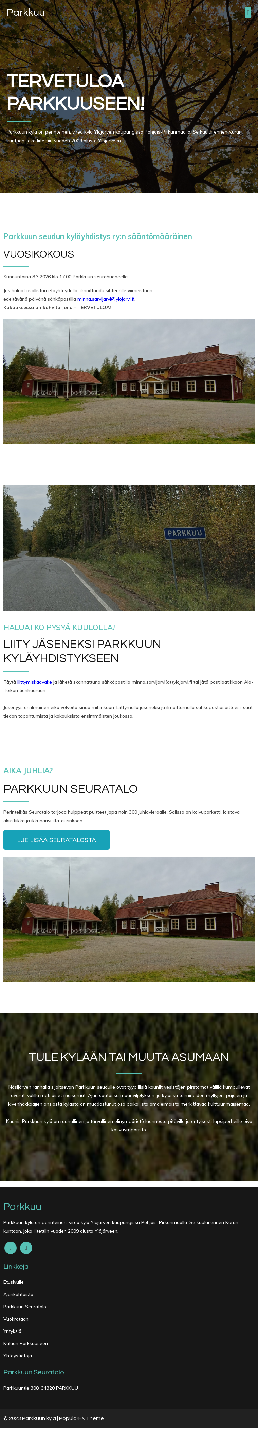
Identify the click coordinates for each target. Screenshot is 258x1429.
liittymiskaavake (34, 683)
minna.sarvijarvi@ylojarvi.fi (105, 300)
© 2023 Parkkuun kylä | (31, 1419)
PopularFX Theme (81, 1419)
